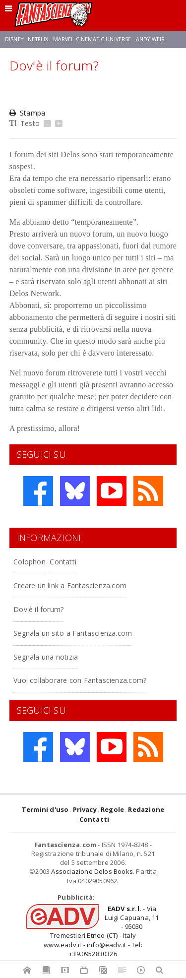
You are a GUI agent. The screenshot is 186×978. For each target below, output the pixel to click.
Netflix (38, 39)
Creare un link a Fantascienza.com (69, 585)
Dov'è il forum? (38, 609)
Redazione (146, 809)
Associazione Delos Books (92, 871)
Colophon (29, 561)
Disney (14, 39)
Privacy (85, 809)
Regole (112, 809)
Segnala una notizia (45, 657)
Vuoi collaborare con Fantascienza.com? (79, 680)
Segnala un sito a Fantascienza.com (72, 633)
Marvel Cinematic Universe (92, 39)
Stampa (27, 113)
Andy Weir (150, 39)
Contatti (63, 561)
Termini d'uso (45, 809)
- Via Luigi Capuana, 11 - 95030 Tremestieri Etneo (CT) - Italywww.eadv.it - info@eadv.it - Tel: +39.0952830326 (101, 931)
